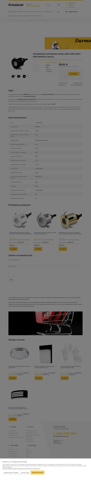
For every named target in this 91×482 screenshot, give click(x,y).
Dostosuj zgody (25, 472)
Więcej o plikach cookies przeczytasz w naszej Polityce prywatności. (21, 468)
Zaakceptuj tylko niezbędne (11, 472)
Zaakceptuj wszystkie (37, 472)
